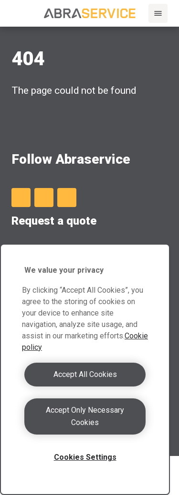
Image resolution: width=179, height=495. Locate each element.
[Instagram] (66, 197)
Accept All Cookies (85, 374)
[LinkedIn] (21, 197)
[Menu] (158, 13)
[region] (85, 369)
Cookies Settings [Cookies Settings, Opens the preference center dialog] (85, 457)
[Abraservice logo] (90, 13)
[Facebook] (43, 197)
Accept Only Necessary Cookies (85, 416)
